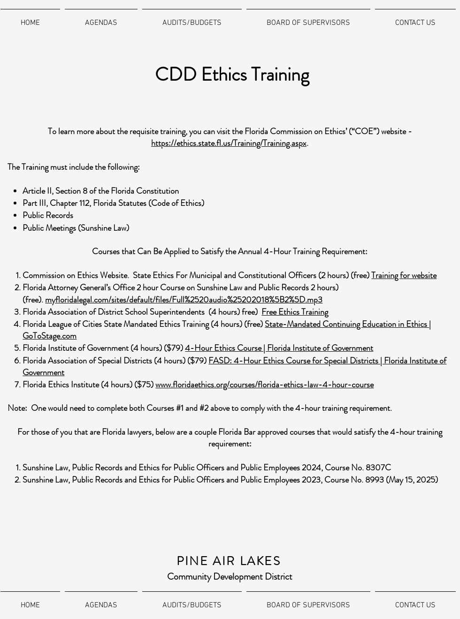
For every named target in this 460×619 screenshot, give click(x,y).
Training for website (404, 275)
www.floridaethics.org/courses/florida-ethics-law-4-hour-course (264, 384)
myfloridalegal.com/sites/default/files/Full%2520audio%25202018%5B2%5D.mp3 (183, 300)
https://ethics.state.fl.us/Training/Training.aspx (229, 143)
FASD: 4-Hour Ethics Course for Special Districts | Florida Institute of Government (234, 366)
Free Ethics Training (294, 312)
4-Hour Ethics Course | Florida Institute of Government (279, 348)
